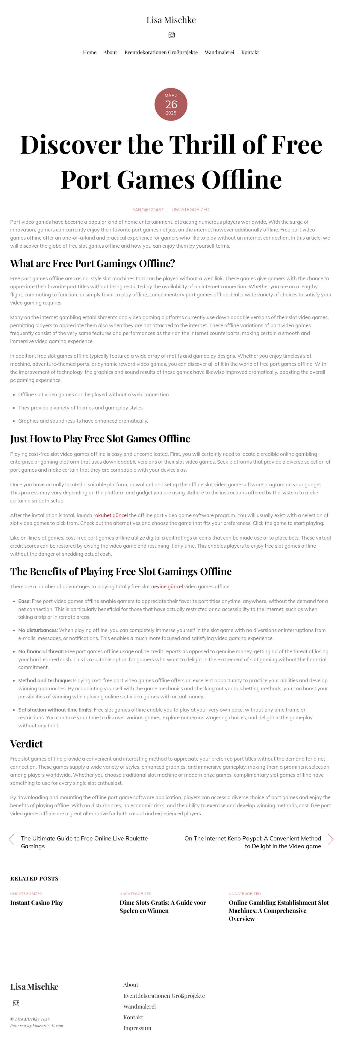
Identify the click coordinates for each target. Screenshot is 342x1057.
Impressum (137, 1028)
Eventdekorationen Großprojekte (161, 52)
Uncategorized (190, 209)
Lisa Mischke (27, 1018)
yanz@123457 (148, 209)
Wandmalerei (219, 52)
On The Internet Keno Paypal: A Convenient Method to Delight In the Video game (252, 842)
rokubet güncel (110, 515)
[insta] (172, 34)
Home (89, 52)
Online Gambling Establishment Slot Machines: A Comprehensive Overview (279, 910)
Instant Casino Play (36, 902)
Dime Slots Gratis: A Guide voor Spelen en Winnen (162, 906)
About (110, 52)
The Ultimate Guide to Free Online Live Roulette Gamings (84, 842)
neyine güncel (167, 586)
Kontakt (250, 52)
